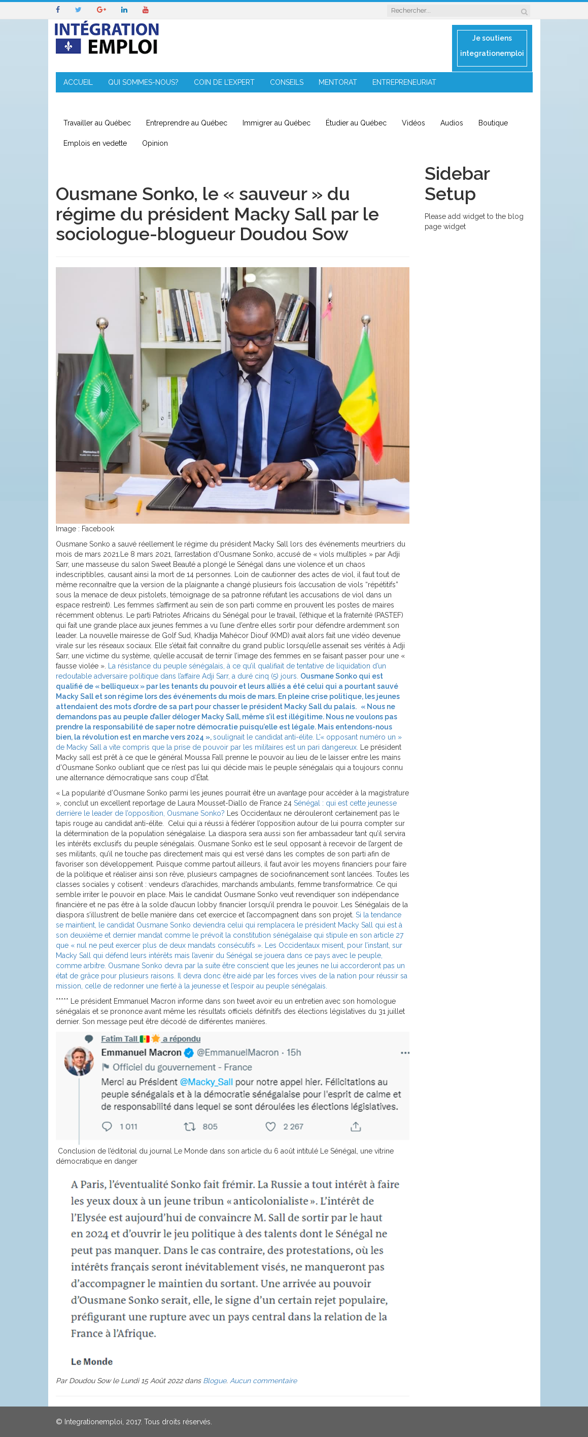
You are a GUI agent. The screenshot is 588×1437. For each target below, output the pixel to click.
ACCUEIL (78, 82)
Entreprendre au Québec (186, 123)
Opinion (155, 143)
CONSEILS (286, 82)
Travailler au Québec (97, 123)
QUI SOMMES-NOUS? (143, 82)
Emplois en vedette (95, 143)
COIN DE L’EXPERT (224, 82)
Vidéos (413, 123)
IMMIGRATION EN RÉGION (106, 103)
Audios (451, 123)
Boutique (493, 123)
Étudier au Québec (356, 123)
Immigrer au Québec (276, 123)
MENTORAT (338, 82)
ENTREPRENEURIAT (404, 82)
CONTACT (181, 103)
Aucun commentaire (263, 1381)
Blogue (214, 1381)
